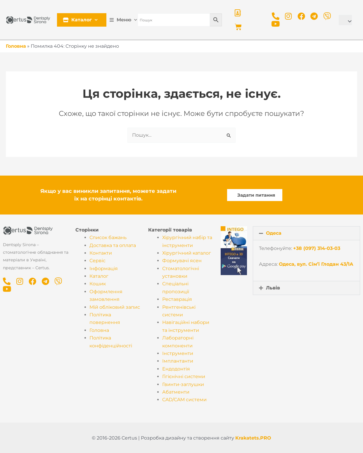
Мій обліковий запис (114, 307)
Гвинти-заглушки (183, 384)
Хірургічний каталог (186, 253)
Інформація (103, 268)
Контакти (100, 253)
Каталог (82, 19)
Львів (273, 288)
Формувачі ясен (182, 260)
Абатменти (175, 392)
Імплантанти (177, 361)
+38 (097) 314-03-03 (316, 248)
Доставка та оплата (112, 245)
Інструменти (177, 353)
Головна (16, 46)
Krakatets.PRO (253, 438)
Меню (125, 19)
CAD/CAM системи (184, 399)
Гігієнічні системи (183, 376)
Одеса (273, 233)
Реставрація (177, 299)
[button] (306, 233)
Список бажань (108, 237)
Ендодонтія (176, 369)
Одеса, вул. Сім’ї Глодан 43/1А (316, 264)
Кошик (97, 283)
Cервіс (97, 260)
